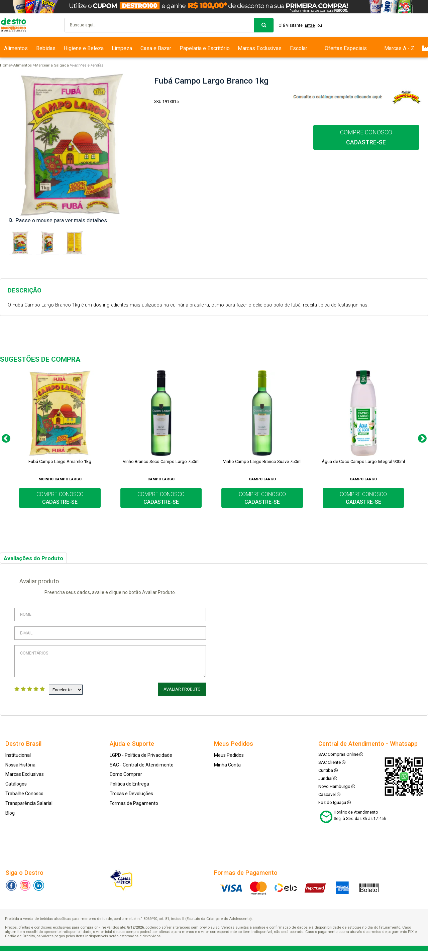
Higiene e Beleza (84, 48)
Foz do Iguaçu (334, 801)
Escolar (298, 48)
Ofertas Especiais (346, 48)
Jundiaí (327, 777)
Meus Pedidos (229, 753)
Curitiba (328, 768)
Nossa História (20, 763)
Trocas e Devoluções (131, 792)
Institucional (18, 753)
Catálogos (16, 782)
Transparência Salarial (28, 802)
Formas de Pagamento (134, 802)
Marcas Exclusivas (260, 48)
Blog (10, 811)
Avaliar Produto (183, 689)
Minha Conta (227, 763)
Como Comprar (126, 773)
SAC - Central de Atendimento (142, 763)
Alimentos (16, 48)
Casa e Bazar (155, 48)
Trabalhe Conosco (24, 792)
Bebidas (46, 48)
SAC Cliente (331, 760)
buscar (264, 25)
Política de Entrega (129, 782)
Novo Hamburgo (336, 785)
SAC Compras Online (340, 752)
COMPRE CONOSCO (366, 137)
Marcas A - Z (399, 48)
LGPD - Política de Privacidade (141, 753)
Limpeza (122, 48)
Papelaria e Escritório (205, 48)
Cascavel (329, 793)
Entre (312, 25)
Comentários (110, 661)
